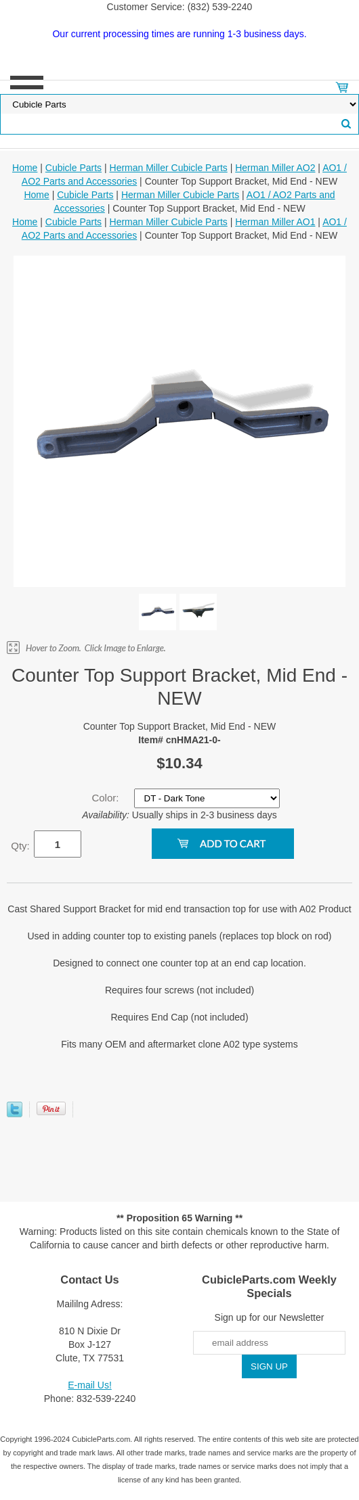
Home (24, 167)
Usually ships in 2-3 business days (179, 815)
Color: (106, 797)
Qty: (20, 845)
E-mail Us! (90, 1385)
